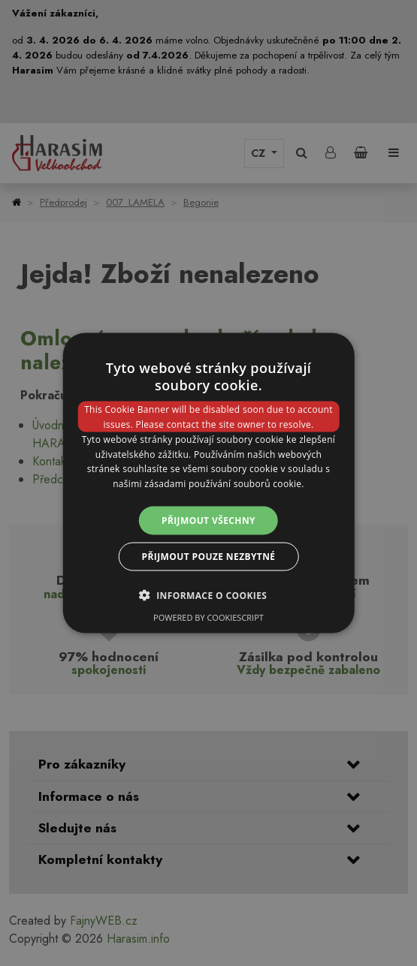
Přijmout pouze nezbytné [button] (209, 556)
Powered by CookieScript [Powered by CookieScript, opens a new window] (208, 617)
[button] (208, 595)
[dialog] (208, 483)
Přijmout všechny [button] (208, 520)
